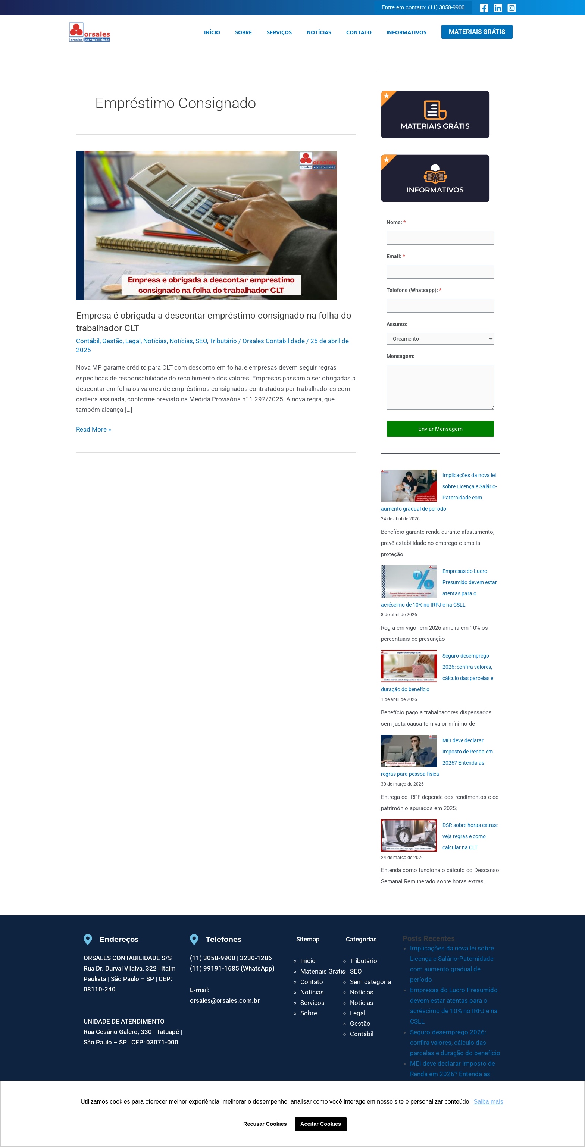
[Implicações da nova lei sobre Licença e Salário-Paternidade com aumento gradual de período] (409, 487)
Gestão (112, 341)
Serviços (294, 32)
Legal (133, 341)
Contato (365, 32)
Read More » (93, 428)
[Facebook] (484, 8)
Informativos (409, 32)
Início (237, 32)
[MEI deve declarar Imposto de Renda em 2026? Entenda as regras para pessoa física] (409, 753)
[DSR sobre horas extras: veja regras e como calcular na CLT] (409, 837)
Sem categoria (370, 983)
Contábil (88, 341)
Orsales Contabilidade (135, 32)
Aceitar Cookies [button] (320, 1124)
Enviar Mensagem (440, 430)
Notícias (330, 32)
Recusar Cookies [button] (265, 1124)
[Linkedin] (498, 8)
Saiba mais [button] (488, 1102)
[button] (423, 7)
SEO (201, 341)
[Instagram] (511, 8)
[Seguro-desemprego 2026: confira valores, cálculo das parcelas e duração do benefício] (409, 668)
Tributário (223, 341)
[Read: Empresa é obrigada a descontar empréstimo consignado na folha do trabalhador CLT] (206, 224)
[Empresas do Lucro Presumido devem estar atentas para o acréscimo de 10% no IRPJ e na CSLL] (409, 583)
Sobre (263, 32)
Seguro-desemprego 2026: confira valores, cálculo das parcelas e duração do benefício (455, 1044)
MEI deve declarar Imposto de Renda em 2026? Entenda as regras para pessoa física (452, 1076)
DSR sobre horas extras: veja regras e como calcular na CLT (469, 837)
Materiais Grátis (322, 973)
